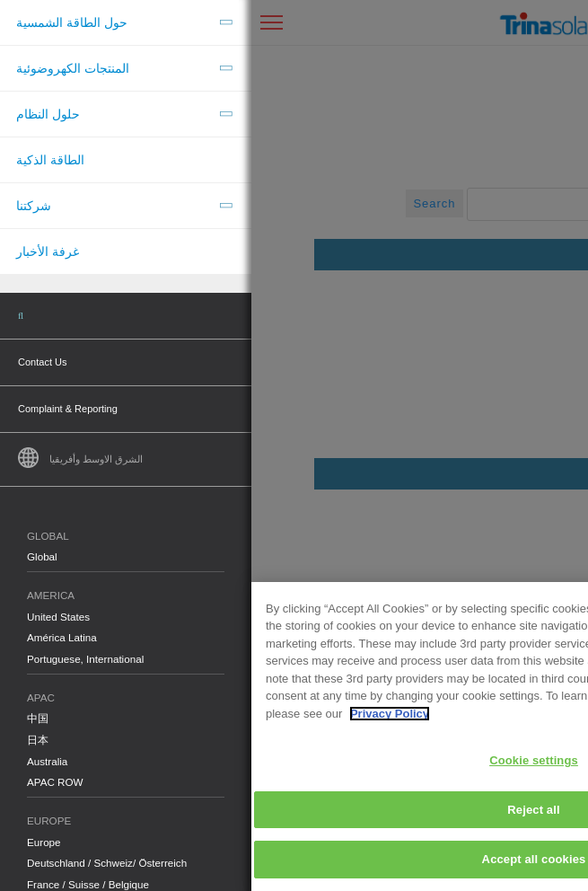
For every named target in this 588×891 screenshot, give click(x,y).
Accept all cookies (283, 859)
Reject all (282, 809)
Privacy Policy (138, 713)
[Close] (559, 611)
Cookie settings (282, 760)
